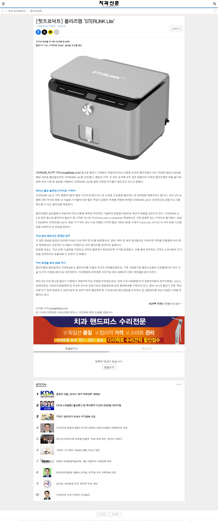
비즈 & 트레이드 (17, 11)
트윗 (44, 32)
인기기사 (41, 384)
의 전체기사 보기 (164, 304)
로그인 (102, 514)
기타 (56, 32)
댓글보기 (71, 348)
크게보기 (176, 28)
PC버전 (115, 514)
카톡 (50, 32)
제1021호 (62, 26)
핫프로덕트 (36, 11)
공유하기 (215, 11)
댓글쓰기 (147, 348)
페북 (38, 32)
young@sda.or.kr (58, 308)
